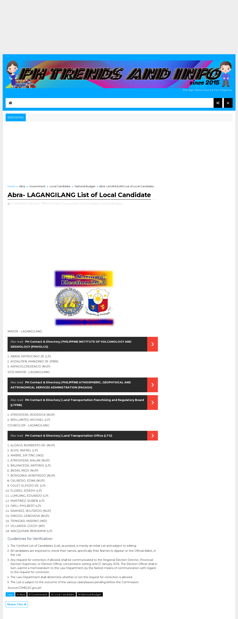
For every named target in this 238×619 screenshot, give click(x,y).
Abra (22, 186)
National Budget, (111, 203)
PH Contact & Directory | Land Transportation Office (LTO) (68, 435)
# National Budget (89, 594)
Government (37, 186)
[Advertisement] (119, 27)
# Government (38, 594)
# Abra (21, 594)
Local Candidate (60, 186)
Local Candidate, (89, 203)
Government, (70, 203)
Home (12, 186)
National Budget (85, 186)
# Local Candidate (62, 594)
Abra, (58, 203)
